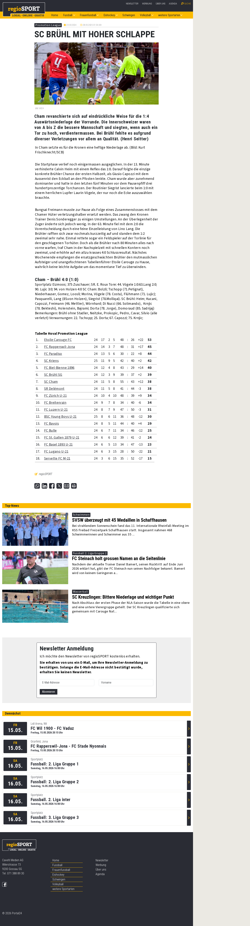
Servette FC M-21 (57, 458)
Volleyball (57, 884)
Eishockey (58, 874)
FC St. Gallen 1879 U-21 (61, 437)
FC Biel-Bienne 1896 (59, 367)
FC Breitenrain (55, 402)
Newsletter (132, 3)
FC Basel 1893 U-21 (58, 444)
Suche (187, 3)
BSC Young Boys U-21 (60, 416)
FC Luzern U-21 (56, 409)
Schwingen (128, 15)
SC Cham (51, 381)
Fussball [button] (67, 15)
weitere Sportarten (63, 889)
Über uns (160, 3)
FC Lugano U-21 (56, 451)
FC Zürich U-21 (55, 395)
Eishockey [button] (109, 15)
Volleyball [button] (145, 15)
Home (54, 15)
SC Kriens (51, 360)
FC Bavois (51, 423)
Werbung (147, 3)
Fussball (57, 865)
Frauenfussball (61, 870)
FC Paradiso (53, 353)
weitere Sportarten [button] (169, 15)
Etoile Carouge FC (58, 339)
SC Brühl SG (53, 374)
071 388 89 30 (15, 873)
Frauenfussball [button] (88, 15)
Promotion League (48, 25)
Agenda (173, 3)
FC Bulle (50, 430)
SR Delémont (54, 388)
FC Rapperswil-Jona (59, 346)
